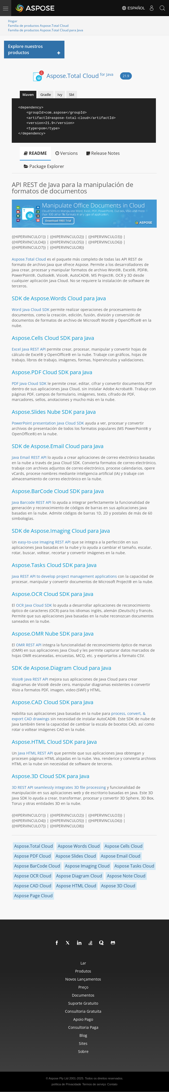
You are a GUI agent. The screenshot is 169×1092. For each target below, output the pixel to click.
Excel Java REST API (29, 349)
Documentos (83, 995)
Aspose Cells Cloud (124, 846)
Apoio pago (83, 1019)
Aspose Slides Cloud (76, 856)
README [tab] (35, 153)
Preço (83, 987)
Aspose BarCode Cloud (37, 866)
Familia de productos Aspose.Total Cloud (38, 25)
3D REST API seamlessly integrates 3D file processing (59, 787)
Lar (83, 963)
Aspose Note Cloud (126, 876)
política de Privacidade (66, 1084)
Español (133, 8)
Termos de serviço (94, 1084)
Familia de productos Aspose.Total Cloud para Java (45, 30)
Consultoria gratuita (83, 1011)
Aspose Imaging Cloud (87, 866)
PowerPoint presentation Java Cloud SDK (48, 423)
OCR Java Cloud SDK (34, 605)
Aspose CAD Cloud (32, 886)
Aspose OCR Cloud (32, 876)
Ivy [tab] (59, 94)
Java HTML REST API (35, 753)
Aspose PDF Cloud (32, 856)
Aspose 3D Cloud (118, 886)
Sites (83, 1043)
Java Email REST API (29, 457)
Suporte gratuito (83, 1003)
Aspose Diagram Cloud (79, 876)
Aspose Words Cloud (79, 846)
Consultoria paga (83, 1027)
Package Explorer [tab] (44, 166)
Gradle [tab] (45, 94)
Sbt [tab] (71, 94)
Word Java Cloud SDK (30, 309)
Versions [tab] (66, 153)
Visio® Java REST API (30, 679)
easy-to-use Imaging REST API (44, 542)
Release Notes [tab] (103, 153)
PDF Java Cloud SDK (29, 383)
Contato (112, 1084)
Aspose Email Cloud (120, 856)
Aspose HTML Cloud (76, 886)
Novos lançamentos (83, 979)
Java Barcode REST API (31, 502)
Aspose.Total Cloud (80, 75)
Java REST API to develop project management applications (64, 576)
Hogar (12, 21)
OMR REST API (28, 644)
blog (83, 1035)
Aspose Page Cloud (33, 896)
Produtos (83, 971)
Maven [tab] (28, 94)
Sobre (83, 1051)
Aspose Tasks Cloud (134, 866)
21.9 (126, 76)
